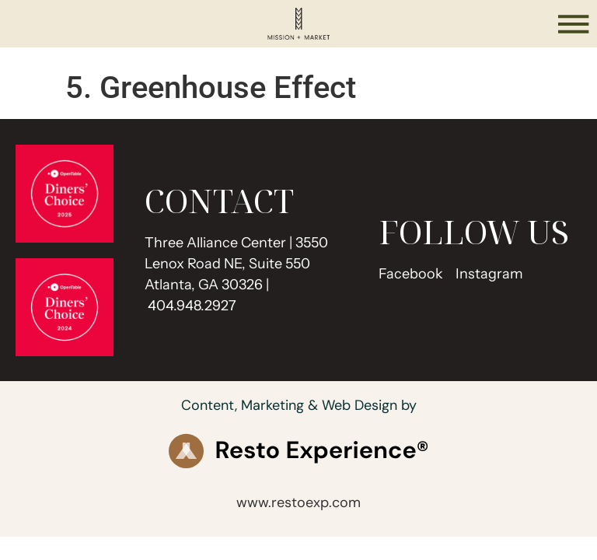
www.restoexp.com (298, 502)
